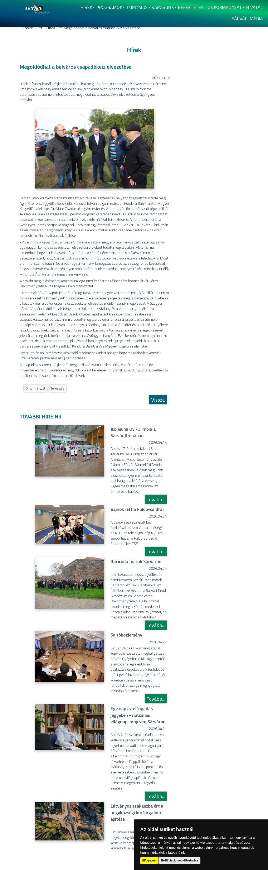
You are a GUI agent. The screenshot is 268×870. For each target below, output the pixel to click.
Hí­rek (86, 7)
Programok (109, 7)
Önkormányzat (225, 7)
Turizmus (137, 7)
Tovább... (156, 499)
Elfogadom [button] (149, 860)
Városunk (163, 7)
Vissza (158, 399)
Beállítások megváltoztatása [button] (179, 860)
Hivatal (254, 7)
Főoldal (28, 28)
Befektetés (191, 7)
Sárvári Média (247, 18)
